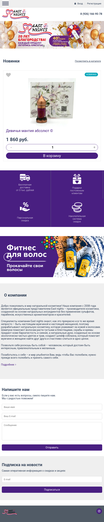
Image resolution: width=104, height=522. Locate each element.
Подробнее (8, 364)
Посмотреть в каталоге (88, 61)
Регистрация (94, 3)
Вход (80, 3)
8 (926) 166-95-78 (91, 14)
